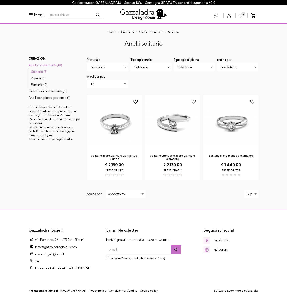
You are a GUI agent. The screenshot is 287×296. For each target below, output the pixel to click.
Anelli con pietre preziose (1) (49, 98)
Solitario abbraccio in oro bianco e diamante (172, 157)
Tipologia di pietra (186, 60)
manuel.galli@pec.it (49, 254)
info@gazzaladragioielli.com (56, 247)
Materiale (93, 60)
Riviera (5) (38, 78)
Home (112, 32)
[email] (138, 249)
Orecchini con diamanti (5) (48, 91)
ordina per (224, 60)
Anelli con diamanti (151, 32)
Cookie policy (149, 290)
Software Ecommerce (228, 290)
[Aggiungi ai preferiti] (136, 101)
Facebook (215, 240)
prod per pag (96, 76)
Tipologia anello (141, 60)
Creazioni (127, 32)
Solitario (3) (39, 72)
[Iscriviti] (176, 249)
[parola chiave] (70, 14)
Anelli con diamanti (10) (45, 65)
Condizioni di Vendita (123, 290)
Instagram (215, 249)
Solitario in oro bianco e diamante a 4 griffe (114, 157)
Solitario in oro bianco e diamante (231, 155)
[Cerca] (98, 14)
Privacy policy (97, 290)
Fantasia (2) (39, 85)
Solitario (173, 32)
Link (161, 258)
